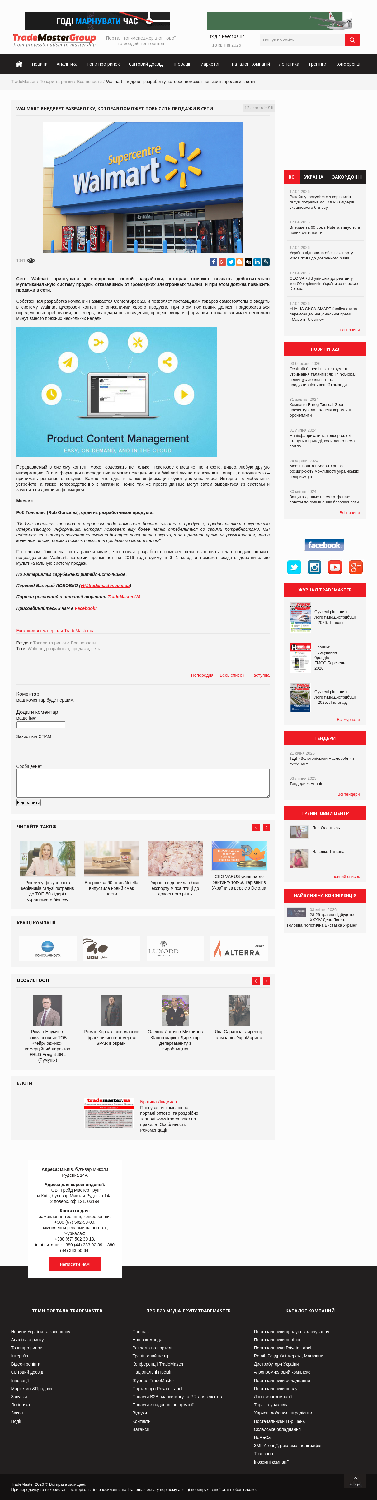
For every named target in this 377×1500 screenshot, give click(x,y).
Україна (313, 177)
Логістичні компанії (273, 1396)
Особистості (33, 980)
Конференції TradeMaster (158, 1364)
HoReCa (262, 1437)
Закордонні (347, 177)
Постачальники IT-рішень (279, 1421)
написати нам (75, 1264)
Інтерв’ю (19, 1355)
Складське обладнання (277, 1429)
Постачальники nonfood (278, 1339)
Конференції (348, 64)
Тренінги (317, 64)
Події (16, 1421)
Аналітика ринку (27, 1339)
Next (266, 827)
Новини (40, 64)
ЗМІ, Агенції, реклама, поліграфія (287, 1445)
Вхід (212, 36)
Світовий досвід (146, 64)
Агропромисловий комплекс (282, 1372)
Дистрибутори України (276, 1364)
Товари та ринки (56, 81)
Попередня (202, 675)
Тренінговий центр (151, 1355)
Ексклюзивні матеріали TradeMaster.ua (55, 630)
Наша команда (148, 1339)
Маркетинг (211, 64)
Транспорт (264, 1453)
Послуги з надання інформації (163, 1404)
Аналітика (67, 64)
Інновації (181, 64)
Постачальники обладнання (282, 1380)
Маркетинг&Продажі (31, 1388)
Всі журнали (348, 719)
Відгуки (140, 1412)
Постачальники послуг (276, 1388)
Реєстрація (233, 36)
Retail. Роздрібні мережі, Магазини (288, 1355)
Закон (17, 1412)
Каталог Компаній (251, 64)
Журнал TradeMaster (153, 1380)
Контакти (142, 1421)
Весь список (232, 675)
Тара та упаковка (271, 1404)
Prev (256, 827)
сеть (95, 648)
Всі (292, 177)
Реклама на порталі (152, 1347)
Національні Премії (152, 1372)
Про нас (141, 1331)
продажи (80, 648)
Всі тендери (348, 794)
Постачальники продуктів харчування (291, 1331)
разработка (57, 648)
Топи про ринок (103, 64)
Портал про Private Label (157, 1388)
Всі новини (350, 512)
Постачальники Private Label (282, 1347)
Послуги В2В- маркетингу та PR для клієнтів (177, 1396)
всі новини (350, 330)
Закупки (19, 1396)
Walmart (36, 648)
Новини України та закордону (40, 1331)
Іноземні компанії (271, 1462)
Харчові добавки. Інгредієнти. (283, 1412)
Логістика (289, 64)
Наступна (260, 675)
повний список (346, 876)
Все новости (89, 81)
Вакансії (141, 1429)
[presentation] (63, 812)
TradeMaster (23, 81)
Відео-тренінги (25, 1364)
